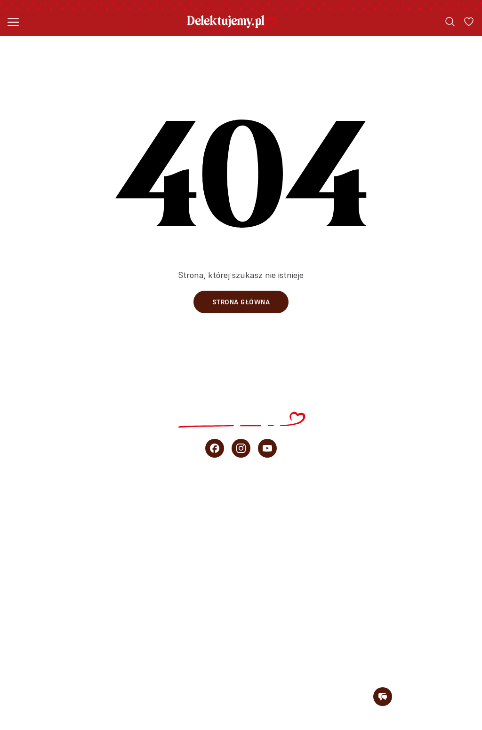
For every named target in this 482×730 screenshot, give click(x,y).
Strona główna (241, 302)
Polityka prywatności (347, 725)
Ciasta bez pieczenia (241, 535)
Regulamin (281, 725)
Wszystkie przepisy (241, 494)
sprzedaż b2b (241, 618)
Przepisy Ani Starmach (241, 556)
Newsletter (241, 659)
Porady (241, 597)
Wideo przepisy (241, 576)
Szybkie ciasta (241, 514)
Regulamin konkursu (437, 725)
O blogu (241, 639)
